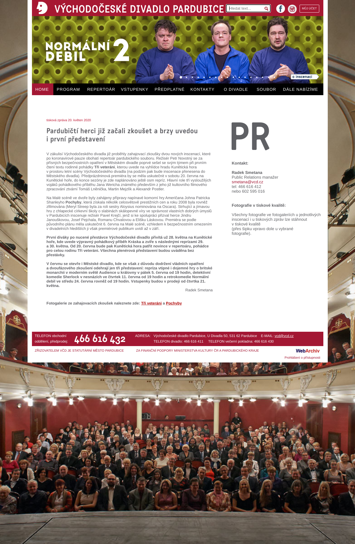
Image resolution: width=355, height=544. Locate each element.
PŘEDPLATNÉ (170, 89)
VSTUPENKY (135, 89)
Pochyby (174, 303)
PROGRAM (68, 89)
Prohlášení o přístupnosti (302, 358)
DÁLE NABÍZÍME (300, 89)
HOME (42, 89)
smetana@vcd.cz (248, 181)
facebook (280, 6)
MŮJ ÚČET (309, 8)
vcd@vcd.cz (284, 336)
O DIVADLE (236, 89)
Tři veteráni (151, 303)
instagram (292, 9)
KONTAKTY (203, 89)
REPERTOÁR (101, 89)
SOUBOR (266, 89)
